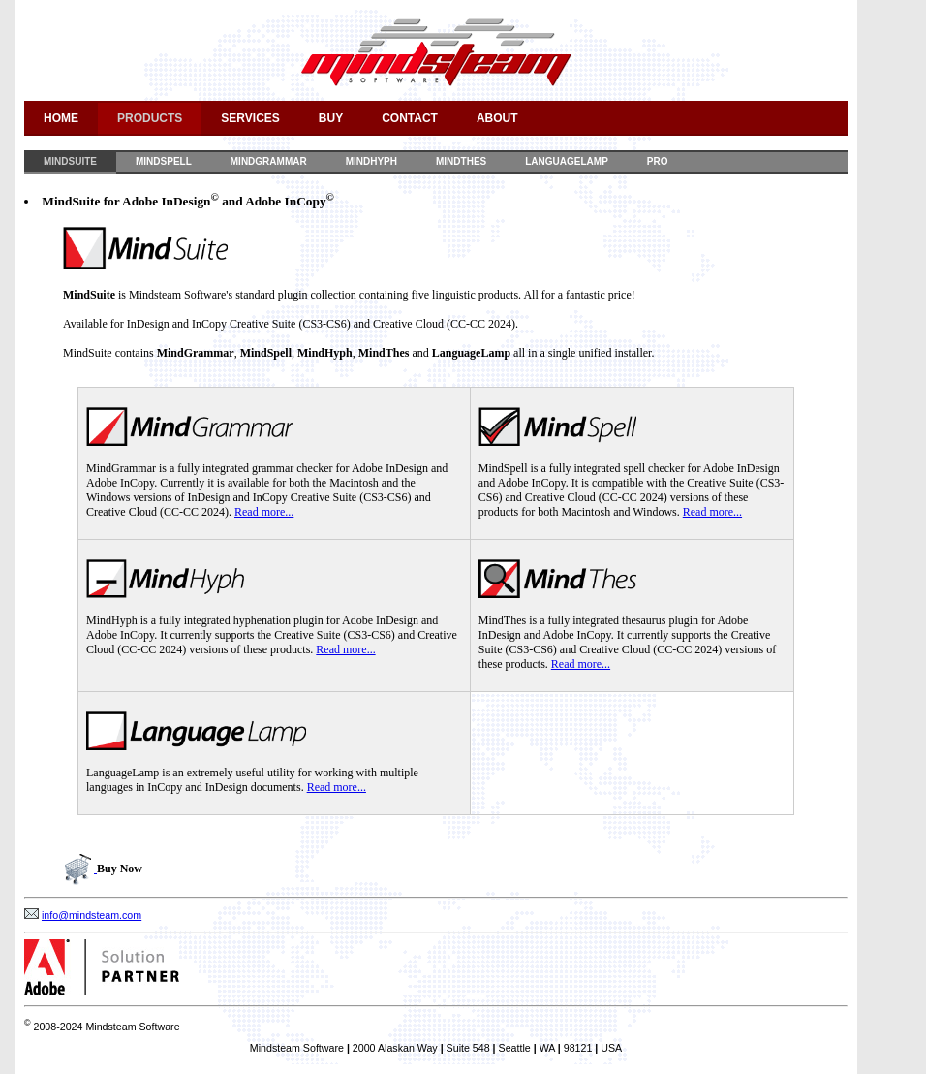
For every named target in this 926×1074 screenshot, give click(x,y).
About (497, 118)
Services (250, 118)
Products (149, 118)
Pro (657, 161)
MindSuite (70, 161)
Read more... (263, 512)
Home (61, 118)
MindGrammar (269, 161)
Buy (331, 118)
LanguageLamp (566, 161)
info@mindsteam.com (91, 915)
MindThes (461, 161)
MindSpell (164, 161)
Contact (410, 118)
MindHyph (371, 161)
